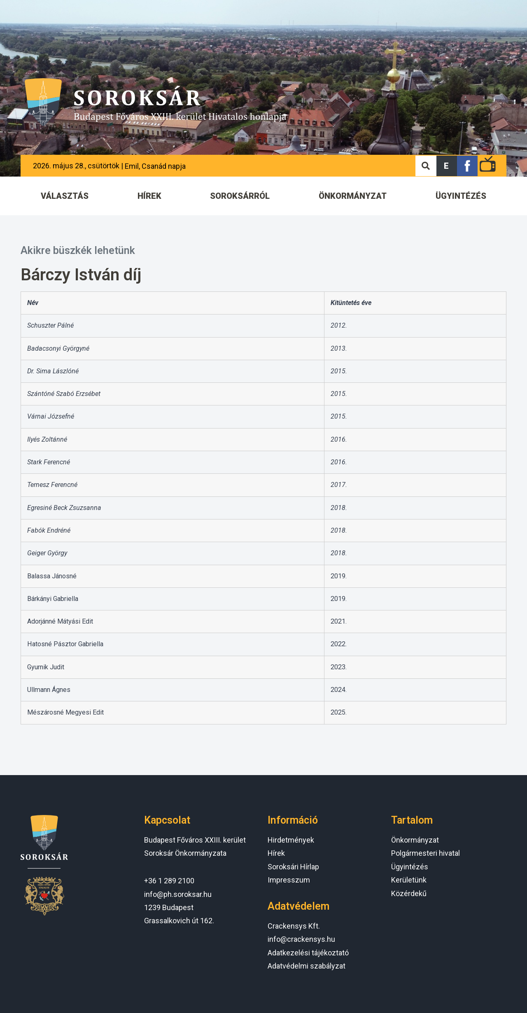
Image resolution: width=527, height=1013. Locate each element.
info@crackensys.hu (301, 939)
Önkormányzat (415, 840)
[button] (446, 166)
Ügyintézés (409, 866)
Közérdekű (409, 893)
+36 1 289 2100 (169, 880)
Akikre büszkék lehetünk (78, 250)
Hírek (276, 853)
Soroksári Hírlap (293, 866)
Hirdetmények (291, 840)
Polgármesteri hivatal (425, 853)
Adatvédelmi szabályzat (306, 966)
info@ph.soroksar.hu (178, 894)
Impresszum (289, 880)
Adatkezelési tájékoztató (308, 952)
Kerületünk (409, 880)
